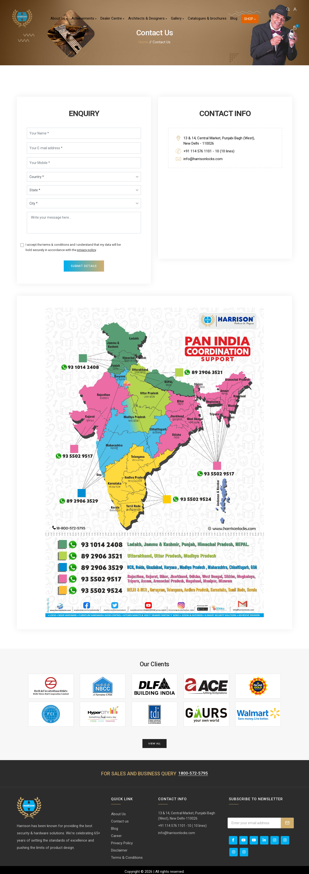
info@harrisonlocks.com (203, 157)
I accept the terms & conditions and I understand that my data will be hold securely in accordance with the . (73, 245)
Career (116, 832)
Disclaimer (119, 847)
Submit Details (84, 264)
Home (143, 42)
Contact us (120, 818)
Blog (233, 18)
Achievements (84, 18)
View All (154, 740)
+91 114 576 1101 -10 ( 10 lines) (182, 822)
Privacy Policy (122, 840)
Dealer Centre (112, 18)
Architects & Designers (147, 18)
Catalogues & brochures (207, 18)
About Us (59, 18)
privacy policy (86, 248)
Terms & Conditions (127, 854)
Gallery (177, 18)
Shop (250, 19)
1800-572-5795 (193, 770)
